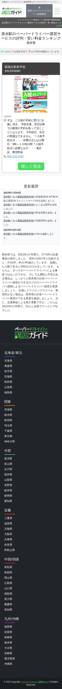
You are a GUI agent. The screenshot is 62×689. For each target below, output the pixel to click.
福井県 (8, 474)
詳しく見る (31, 166)
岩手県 (8, 371)
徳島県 (8, 593)
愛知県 (8, 501)
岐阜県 (8, 490)
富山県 (8, 464)
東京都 (8, 436)
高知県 (8, 609)
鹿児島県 (9, 658)
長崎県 (8, 637)
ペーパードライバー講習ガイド (30, 19)
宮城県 (8, 376)
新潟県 (8, 458)
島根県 (8, 572)
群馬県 (8, 420)
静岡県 (8, 495)
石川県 (8, 469)
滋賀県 (8, 523)
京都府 (8, 528)
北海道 (8, 360)
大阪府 (8, 534)
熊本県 (46, 19)
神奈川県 (9, 441)
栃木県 (8, 415)
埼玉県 (8, 425)
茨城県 (8, 409)
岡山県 (8, 577)
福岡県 (8, 626)
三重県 (8, 518)
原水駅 (6, 196)
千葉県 (8, 431)
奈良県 (8, 544)
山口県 (8, 588)
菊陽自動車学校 (15, 67)
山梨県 (8, 480)
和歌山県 (9, 550)
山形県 (8, 387)
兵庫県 (8, 539)
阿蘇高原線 (55, 19)
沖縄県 (8, 664)
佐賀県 (8, 632)
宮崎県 (8, 653)
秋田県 (8, 382)
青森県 (8, 366)
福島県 (8, 392)
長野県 (8, 485)
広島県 (8, 583)
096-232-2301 (15, 156)
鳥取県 (8, 567)
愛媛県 (8, 604)
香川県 (8, 599)
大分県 (8, 648)
